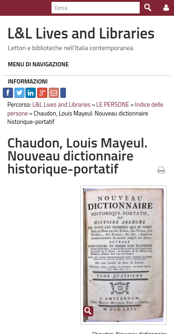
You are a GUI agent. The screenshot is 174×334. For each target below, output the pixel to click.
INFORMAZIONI (25, 81)
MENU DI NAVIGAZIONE (35, 64)
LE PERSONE (110, 104)
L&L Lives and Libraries (59, 104)
